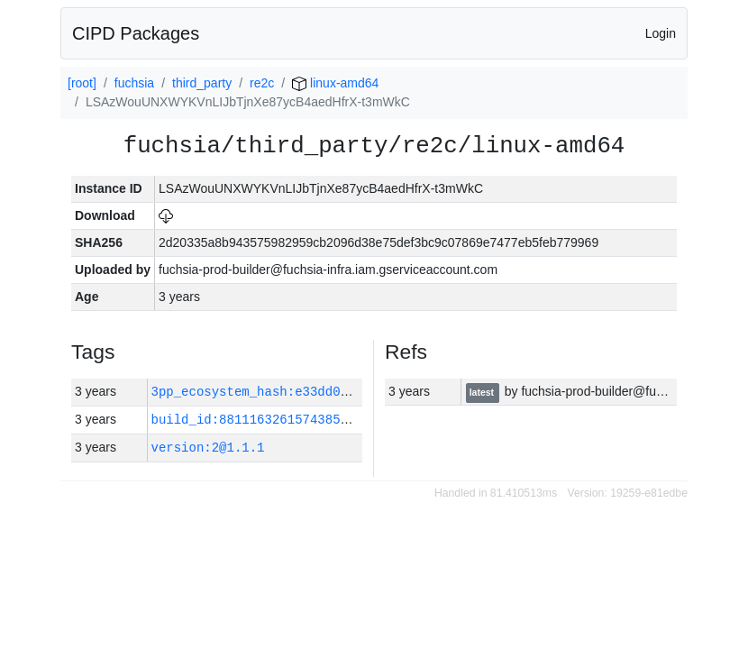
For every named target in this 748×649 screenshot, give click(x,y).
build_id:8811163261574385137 (257, 419)
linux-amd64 (335, 83)
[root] (82, 83)
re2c (262, 83)
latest (483, 392)
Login (660, 33)
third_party (202, 83)
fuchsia (134, 83)
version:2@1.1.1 (208, 447)
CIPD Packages (135, 33)
